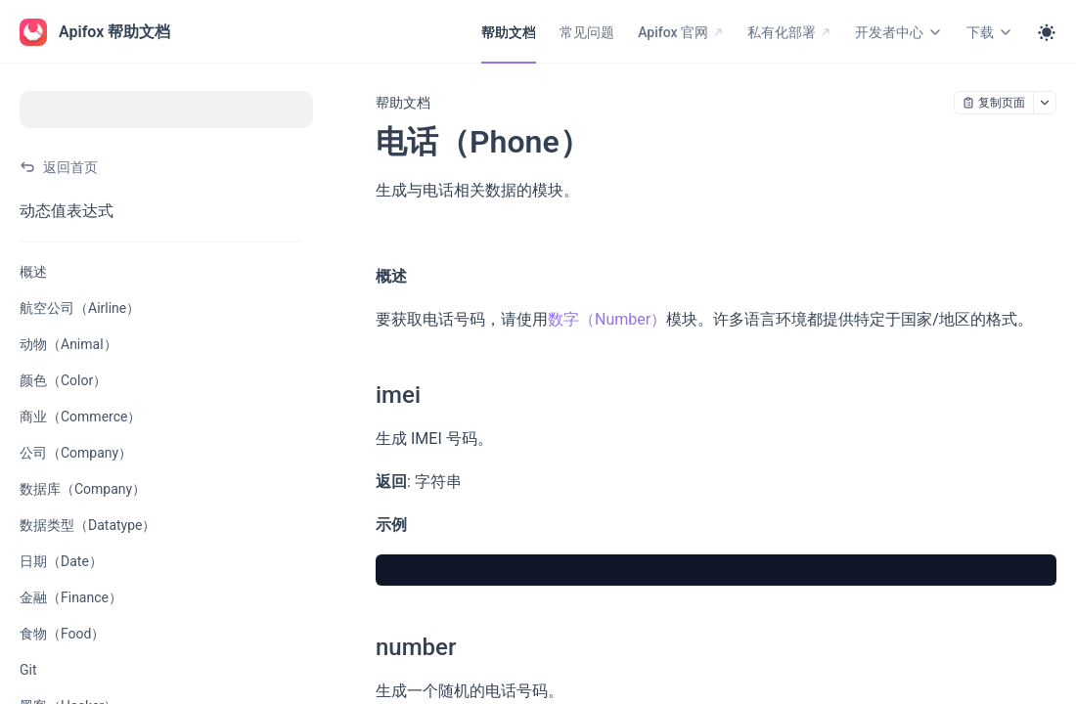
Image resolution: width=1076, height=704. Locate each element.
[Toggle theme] (1046, 32)
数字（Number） (607, 319)
